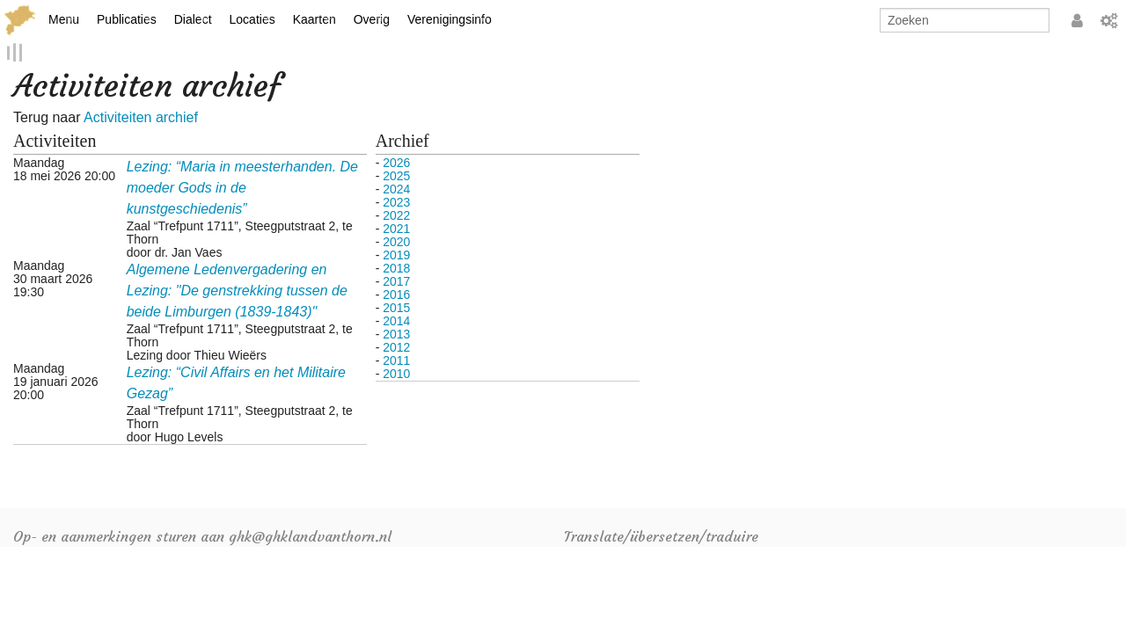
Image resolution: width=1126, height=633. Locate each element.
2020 (396, 241)
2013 (396, 333)
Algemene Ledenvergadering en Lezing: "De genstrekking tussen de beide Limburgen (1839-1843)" (237, 289)
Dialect (193, 19)
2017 (396, 280)
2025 (396, 175)
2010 (396, 373)
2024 (396, 188)
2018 (396, 267)
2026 (396, 162)
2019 (396, 254)
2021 (396, 228)
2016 (396, 294)
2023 (396, 201)
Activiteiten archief (141, 117)
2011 (396, 360)
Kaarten (314, 19)
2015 (396, 307)
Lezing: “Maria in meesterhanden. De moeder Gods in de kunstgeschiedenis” (242, 186)
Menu (63, 19)
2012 (396, 346)
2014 (396, 320)
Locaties (252, 19)
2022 (396, 214)
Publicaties (127, 19)
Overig (372, 19)
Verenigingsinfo (449, 19)
